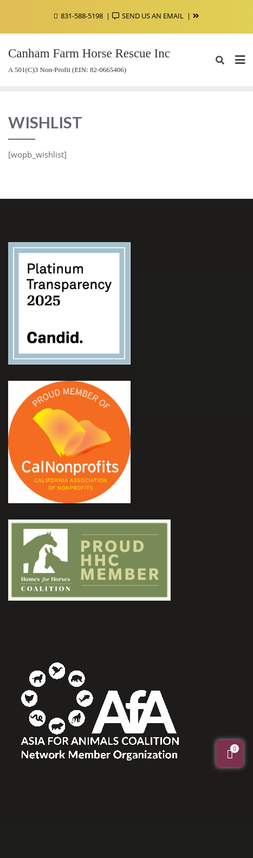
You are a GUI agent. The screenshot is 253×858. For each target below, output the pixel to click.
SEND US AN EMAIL (148, 16)
